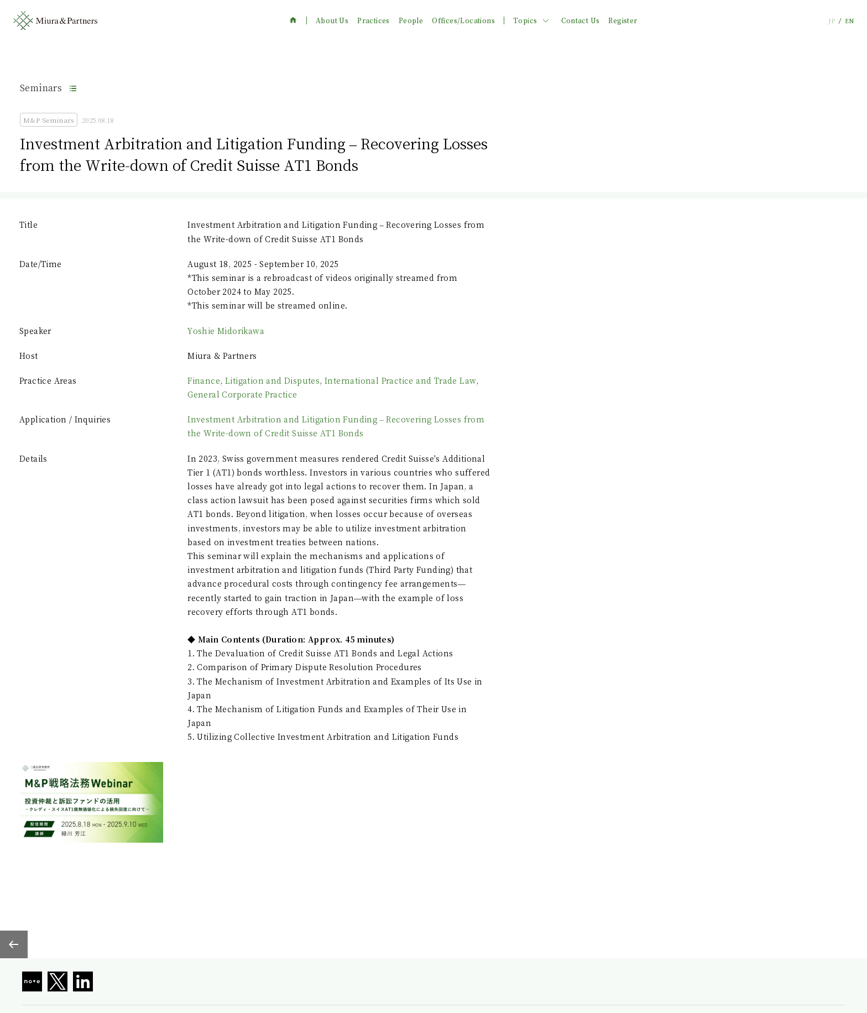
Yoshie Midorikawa (225, 330)
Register (622, 20)
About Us (332, 20)
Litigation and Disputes (272, 380)
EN (849, 21)
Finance (203, 380)
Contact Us (580, 20)
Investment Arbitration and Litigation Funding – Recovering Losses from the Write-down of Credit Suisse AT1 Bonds (335, 426)
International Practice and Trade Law (400, 380)
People (411, 20)
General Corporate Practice (242, 394)
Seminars (41, 87)
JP (831, 21)
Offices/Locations (463, 20)
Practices (373, 20)
